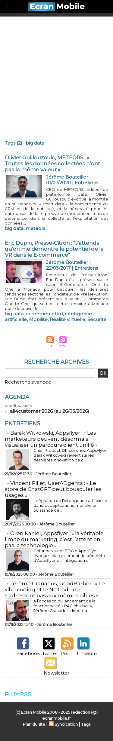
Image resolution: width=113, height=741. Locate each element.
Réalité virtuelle (67, 319)
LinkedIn (87, 653)
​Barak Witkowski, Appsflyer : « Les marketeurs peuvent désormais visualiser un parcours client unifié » (51, 439)
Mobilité (38, 319)
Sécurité (96, 319)
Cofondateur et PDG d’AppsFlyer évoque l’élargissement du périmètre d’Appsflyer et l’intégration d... (70, 555)
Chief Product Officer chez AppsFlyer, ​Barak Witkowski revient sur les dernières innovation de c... (70, 455)
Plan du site (34, 724)
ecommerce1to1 (44, 314)
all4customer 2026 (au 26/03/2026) (49, 411)
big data (14, 228)
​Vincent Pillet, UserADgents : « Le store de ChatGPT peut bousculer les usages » (53, 489)
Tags (85, 724)
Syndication (66, 724)
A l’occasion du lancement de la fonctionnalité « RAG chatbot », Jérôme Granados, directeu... (64, 606)
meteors (35, 228)
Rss (64, 653)
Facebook (28, 653)
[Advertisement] (56, 76)
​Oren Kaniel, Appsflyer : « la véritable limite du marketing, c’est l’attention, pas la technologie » (54, 539)
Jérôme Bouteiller (67, 177)
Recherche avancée (28, 382)
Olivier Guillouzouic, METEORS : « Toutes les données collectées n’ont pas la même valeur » (52, 164)
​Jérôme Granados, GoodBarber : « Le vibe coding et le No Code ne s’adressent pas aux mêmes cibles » (55, 589)
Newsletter (56, 673)
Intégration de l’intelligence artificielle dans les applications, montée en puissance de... (70, 505)
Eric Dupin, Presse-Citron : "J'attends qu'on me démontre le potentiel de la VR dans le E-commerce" (54, 249)
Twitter (50, 653)
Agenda (17, 397)
